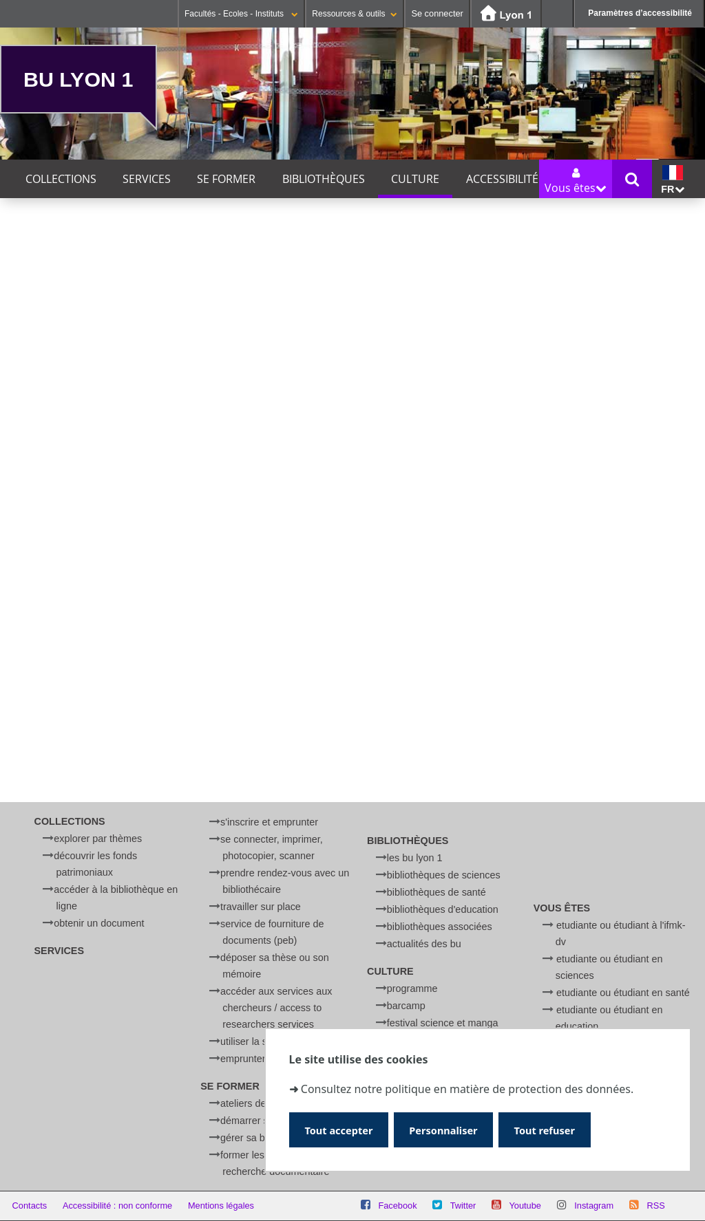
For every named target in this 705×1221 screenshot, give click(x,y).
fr (672, 180)
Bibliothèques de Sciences (444, 874)
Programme (412, 988)
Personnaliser (452, 1129)
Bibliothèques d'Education (442, 909)
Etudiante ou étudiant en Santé (623, 992)
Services (147, 178)
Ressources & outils (354, 14)
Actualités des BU (424, 943)
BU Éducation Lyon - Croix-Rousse (271, 566)
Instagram (593, 1205)
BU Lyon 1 (78, 79)
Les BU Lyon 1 (415, 857)
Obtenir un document (99, 923)
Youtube (525, 1205)
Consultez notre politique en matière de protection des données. (467, 1087)
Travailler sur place (260, 906)
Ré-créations (48, 747)
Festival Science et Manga (442, 1022)
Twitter (463, 1205)
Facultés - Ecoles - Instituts (241, 14)
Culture (415, 178)
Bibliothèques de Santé (436, 892)
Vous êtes (562, 908)
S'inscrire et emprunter (269, 822)
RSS (655, 1205)
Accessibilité (502, 178)
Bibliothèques (323, 178)
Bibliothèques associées (439, 926)
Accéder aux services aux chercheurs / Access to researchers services (276, 1008)
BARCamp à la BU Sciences (136, 656)
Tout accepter (342, 1129)
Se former (226, 178)
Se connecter (437, 13)
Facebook (397, 1205)
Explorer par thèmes (98, 838)
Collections (60, 178)
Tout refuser (559, 1129)
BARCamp (406, 1005)
